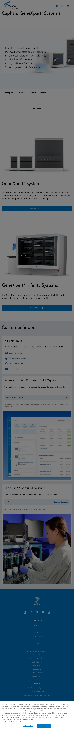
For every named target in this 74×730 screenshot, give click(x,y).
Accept (44, 726)
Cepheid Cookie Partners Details (13, 722)
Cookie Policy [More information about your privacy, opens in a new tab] (28, 719)
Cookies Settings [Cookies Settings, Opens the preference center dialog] (28, 726)
